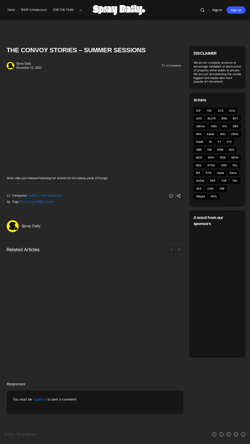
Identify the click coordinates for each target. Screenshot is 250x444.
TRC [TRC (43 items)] (235, 180)
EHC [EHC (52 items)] (223, 134)
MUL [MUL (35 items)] (199, 165)
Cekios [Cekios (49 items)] (200, 126)
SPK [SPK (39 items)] (212, 180)
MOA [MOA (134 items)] (211, 157)
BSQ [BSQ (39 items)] (224, 118)
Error (31, 201)
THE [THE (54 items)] (223, 180)
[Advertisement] (222, 291)
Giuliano (27, 354)
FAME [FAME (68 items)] (199, 141)
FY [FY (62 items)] (219, 141)
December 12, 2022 (29, 67)
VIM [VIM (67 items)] (221, 188)
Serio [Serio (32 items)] (233, 173)
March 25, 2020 (32, 358)
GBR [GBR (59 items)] (199, 149)
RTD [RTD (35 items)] (208, 173)
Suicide (49, 201)
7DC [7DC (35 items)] (209, 110)
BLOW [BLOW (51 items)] (212, 118)
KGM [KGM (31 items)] (220, 149)
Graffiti (33, 195)
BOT (23, 201)
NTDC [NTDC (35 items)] (211, 165)
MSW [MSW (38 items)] (234, 157)
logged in (39, 399)
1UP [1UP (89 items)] (198, 110)
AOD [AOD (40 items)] (199, 118)
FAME (39, 201)
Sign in (217, 10)
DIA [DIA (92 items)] (224, 126)
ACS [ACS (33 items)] (220, 110)
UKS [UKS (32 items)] (198, 188)
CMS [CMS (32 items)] (214, 126)
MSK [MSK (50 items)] (223, 157)
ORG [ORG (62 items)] (224, 165)
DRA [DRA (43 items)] (235, 126)
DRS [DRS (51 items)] (198, 134)
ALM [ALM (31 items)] (232, 110)
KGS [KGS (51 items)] (231, 149)
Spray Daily (23, 63)
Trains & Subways (51, 195)
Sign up (236, 10)
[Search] (202, 10)
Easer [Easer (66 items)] (211, 134)
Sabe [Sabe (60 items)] (220, 173)
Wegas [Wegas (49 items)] (200, 196)
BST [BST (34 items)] (235, 118)
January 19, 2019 (123, 348)
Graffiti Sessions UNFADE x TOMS (135, 314)
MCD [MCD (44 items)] (199, 157)
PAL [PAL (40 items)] (235, 165)
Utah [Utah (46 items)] (210, 188)
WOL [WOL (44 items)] (214, 196)
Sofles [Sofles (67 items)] (200, 180)
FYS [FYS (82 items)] (229, 141)
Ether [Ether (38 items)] (235, 134)
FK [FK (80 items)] (210, 141)
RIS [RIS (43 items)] (198, 173)
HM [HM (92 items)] (209, 149)
